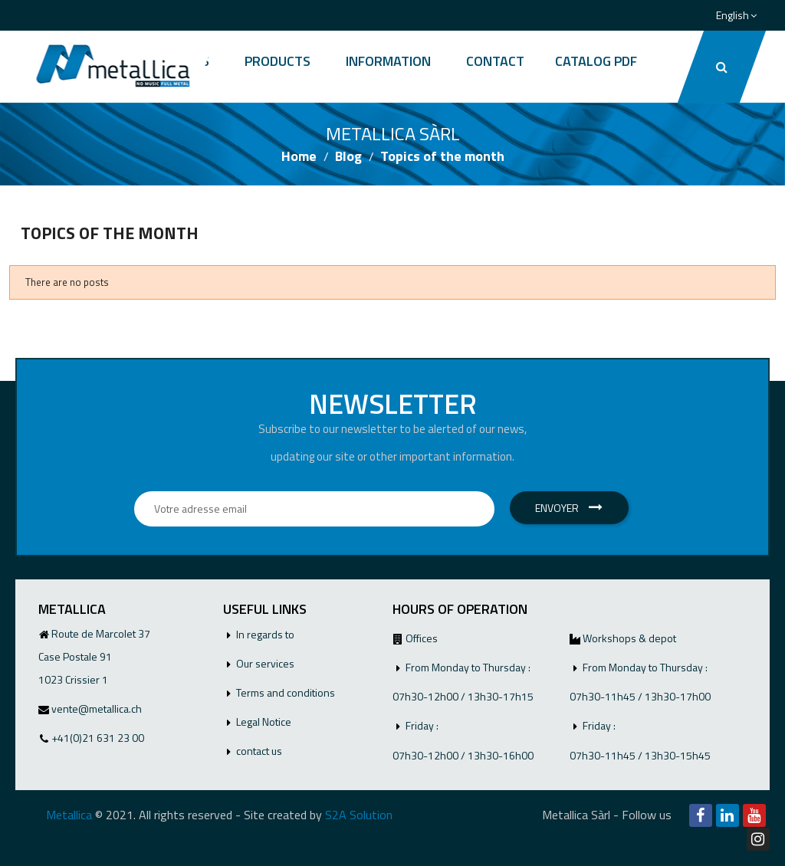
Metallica (69, 814)
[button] (722, 67)
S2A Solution (358, 814)
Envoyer (569, 508)
